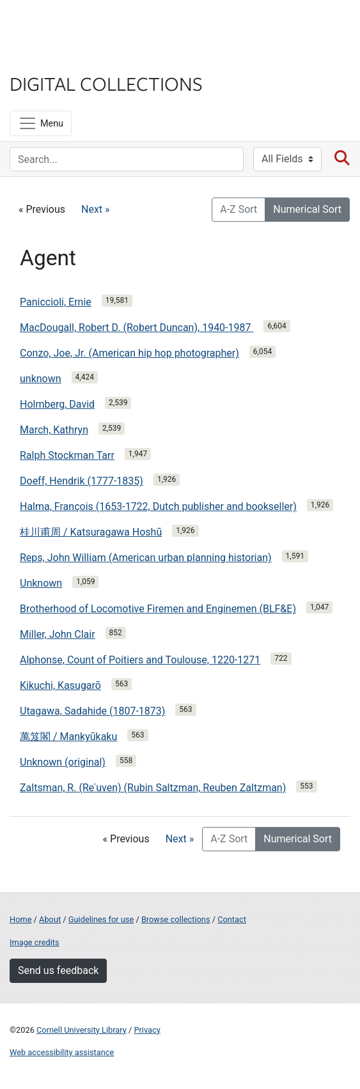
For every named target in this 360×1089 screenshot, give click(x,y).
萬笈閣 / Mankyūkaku (68, 736)
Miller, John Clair (57, 634)
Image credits (34, 942)
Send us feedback (58, 970)
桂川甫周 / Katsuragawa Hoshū (91, 532)
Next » (95, 209)
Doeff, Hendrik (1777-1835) (81, 481)
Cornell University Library (81, 1030)
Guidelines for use (101, 919)
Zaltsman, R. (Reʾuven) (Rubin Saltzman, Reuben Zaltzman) (153, 788)
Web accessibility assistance (62, 1052)
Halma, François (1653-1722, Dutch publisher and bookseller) (158, 506)
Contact (231, 919)
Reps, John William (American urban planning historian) (146, 558)
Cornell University (73, 24)
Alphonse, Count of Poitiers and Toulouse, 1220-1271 (140, 660)
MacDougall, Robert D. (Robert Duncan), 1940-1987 (136, 327)
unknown (40, 379)
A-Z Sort (238, 209)
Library (48, 58)
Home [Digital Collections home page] (20, 919)
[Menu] (41, 123)
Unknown (41, 583)
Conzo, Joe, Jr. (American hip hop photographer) (129, 353)
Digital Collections (106, 83)
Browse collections (175, 919)
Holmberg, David (57, 404)
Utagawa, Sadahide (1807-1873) (92, 711)
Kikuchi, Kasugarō (60, 685)
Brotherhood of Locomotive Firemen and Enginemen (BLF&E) (158, 609)
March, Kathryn (54, 430)
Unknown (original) (63, 762)
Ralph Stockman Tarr (67, 455)
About (50, 919)
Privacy (147, 1030)
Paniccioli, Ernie (55, 302)
